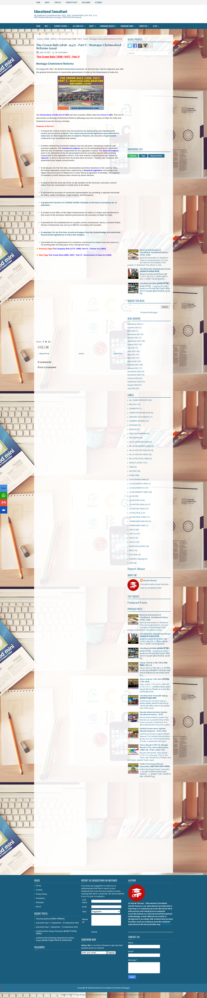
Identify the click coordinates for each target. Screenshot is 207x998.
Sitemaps (98, 2)
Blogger (154, 312)
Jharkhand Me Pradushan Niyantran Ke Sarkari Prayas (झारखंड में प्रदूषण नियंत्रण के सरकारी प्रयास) (55, 939)
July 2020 (131, 388)
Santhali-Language (137, 559)
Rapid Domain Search (138, 995)
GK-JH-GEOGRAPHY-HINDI (140, 446)
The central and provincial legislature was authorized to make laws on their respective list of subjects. (80, 134)
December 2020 (134, 371)
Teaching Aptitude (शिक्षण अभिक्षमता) (50, 919)
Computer (145, 25)
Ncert (93, 25)
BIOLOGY (133, 404)
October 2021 (133, 338)
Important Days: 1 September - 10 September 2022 (57, 927)
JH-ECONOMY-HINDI (137, 479)
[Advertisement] (80, 279)
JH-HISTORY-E (135, 500)
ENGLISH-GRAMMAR (138, 433)
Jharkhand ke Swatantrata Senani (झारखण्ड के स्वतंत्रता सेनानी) (155, 270)
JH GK (157, 25)
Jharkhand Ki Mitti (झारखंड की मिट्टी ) (155, 283)
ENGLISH (133, 429)
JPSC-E (53, 39)
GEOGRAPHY (134, 438)
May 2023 (131, 331)
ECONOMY (133, 425)
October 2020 (133, 378)
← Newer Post (43, 354)
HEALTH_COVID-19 (137, 463)
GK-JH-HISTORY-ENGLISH (140, 450)
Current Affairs (62, 25)
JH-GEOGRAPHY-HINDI (138, 492)
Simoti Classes (150, 580)
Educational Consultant (50, 11)
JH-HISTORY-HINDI (137, 509)
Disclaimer (86, 2)
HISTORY (133, 471)
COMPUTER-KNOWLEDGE (139, 413)
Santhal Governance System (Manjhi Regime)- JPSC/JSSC (153, 729)
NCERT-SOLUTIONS (137, 546)
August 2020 (132, 385)
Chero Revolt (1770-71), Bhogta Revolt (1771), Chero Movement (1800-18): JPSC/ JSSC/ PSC (154, 747)
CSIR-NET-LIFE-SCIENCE (139, 417)
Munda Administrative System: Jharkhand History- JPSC (154, 713)
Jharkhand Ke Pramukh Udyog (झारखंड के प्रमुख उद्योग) (154, 697)
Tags (143, 156)
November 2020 (134, 375)
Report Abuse (136, 569)
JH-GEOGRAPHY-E (136, 488)
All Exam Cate (80, 25)
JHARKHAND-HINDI (137, 525)
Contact (57, 2)
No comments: (61, 52)
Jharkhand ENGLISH (109, 25)
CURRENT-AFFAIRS (137, 421)
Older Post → (118, 354)
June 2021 (131, 351)
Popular (133, 156)
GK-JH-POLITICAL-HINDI (139, 458)
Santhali (41, 31)
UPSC (131, 563)
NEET (48, 25)
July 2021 (131, 348)
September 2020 (134, 382)
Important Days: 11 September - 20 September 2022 (57, 923)
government (77, 72)
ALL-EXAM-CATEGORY (138, 400)
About (47, 2)
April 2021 (131, 358)
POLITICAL (133, 555)
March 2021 (132, 361)
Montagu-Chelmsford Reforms (55, 63)
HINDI (131, 467)
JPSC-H (132, 534)
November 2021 (134, 334)
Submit (94, 932)
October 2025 (133, 327)
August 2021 (132, 344)
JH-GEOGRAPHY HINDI (138, 484)
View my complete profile (150, 588)
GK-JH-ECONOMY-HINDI (139, 442)
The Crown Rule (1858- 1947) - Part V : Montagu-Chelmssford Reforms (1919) (78, 46)
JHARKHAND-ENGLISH (138, 521)
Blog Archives (156, 156)
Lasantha (98, 995)
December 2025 (134, 324)
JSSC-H (132, 542)
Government (70, 69)
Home (38, 2)
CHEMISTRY (134, 408)
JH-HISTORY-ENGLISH (138, 504)
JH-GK (132, 496)
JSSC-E (132, 538)
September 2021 (134, 341)
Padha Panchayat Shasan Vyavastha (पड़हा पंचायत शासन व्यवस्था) (155, 765)
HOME (46, 39)
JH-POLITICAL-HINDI (137, 517)
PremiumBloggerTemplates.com (115, 995)
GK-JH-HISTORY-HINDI (138, 454)
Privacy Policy (71, 2)
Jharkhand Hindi (128, 25)
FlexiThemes (74, 995)
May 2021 (131, 355)
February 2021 (133, 365)
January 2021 (132, 368)
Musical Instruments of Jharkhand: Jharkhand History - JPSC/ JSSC (154, 252)
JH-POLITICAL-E (135, 513)
